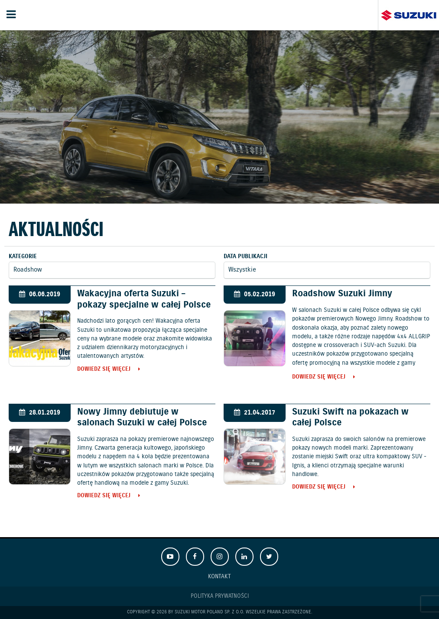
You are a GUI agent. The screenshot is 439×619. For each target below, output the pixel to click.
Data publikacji (245, 256)
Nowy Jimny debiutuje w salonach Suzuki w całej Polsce (142, 417)
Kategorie (23, 256)
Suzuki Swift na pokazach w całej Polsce (350, 417)
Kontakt (219, 576)
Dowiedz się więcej (103, 370)
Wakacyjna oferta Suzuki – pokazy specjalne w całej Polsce (144, 299)
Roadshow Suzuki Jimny (342, 294)
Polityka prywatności (220, 596)
